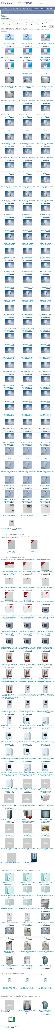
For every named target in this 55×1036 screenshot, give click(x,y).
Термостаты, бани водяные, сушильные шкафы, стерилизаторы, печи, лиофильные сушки (20, 536)
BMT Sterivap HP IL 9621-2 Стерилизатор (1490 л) (9, 443)
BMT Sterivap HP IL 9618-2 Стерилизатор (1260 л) (45, 429)
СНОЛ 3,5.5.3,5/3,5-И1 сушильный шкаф (9, 849)
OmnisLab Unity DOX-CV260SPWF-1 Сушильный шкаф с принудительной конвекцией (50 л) (45, 727)
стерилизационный (21, 23)
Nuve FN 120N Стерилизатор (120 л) (9, 895)
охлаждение (29, 22)
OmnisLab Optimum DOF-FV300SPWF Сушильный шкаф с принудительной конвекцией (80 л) (9, 680)
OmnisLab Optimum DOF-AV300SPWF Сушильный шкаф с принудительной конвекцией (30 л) (9, 664)
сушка (11, 24)
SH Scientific (50, 19)
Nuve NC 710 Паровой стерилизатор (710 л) (9, 966)
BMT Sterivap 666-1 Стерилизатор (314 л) (45, 144)
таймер (15, 24)
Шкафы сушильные (45, 559)
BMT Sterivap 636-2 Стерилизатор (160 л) (9, 130)
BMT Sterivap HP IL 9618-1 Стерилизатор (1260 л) (27, 429)
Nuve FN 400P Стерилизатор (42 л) (45, 895)
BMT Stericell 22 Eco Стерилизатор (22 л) (9, 58)
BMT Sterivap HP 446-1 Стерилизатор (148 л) (9, 215)
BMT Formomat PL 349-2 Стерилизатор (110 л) (27, 44)
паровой (35, 22)
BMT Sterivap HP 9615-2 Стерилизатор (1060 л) (45, 286)
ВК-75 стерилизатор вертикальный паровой (27, 1011)
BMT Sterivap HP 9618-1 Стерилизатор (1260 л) (9, 301)
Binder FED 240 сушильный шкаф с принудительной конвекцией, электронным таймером (9, 617)
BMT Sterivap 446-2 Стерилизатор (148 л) (45, 101)
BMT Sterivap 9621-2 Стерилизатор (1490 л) (9, 201)
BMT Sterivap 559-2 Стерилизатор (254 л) (27, 115)
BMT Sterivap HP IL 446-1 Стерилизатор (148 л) (45, 329)
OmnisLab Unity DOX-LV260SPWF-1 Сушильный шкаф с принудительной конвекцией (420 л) (27, 774)
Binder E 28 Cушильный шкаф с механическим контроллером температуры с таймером (9, 573)
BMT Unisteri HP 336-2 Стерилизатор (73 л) (27, 457)
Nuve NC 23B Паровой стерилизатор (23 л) (45, 923)
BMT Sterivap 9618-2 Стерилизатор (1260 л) (45, 187)
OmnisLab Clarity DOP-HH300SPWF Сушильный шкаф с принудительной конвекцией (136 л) (45, 633)
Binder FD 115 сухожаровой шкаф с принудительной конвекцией (9, 602)
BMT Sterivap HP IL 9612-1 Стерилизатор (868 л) (9, 415)
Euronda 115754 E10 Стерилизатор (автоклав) (11, 528)
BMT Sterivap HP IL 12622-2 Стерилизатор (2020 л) (27, 329)
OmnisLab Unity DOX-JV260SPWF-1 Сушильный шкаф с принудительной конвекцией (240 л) (45, 758)
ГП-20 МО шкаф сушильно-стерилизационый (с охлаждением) (45, 805)
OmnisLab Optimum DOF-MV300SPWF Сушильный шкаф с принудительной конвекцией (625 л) (9, 696)
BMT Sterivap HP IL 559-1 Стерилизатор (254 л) (27, 343)
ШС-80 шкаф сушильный (29, 862)
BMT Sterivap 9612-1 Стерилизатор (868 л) (9, 172)
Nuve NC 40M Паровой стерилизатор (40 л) (9, 952)
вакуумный (33, 20)
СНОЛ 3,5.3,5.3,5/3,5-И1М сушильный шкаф (46, 820)
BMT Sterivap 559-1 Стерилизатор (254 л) (9, 115)
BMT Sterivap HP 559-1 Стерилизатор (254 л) (45, 215)
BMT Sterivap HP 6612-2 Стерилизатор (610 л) (27, 244)
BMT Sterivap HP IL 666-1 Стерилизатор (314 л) (45, 386)
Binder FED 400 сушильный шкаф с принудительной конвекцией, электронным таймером (27, 617)
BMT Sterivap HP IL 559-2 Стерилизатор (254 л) (45, 343)
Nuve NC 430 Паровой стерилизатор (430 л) (27, 952)
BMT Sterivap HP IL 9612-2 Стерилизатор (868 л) (27, 415)
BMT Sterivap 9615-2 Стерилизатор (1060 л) (9, 187)
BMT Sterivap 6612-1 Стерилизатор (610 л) (27, 130)
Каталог (18, 8)
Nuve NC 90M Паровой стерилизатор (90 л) (27, 966)
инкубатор (46, 20)
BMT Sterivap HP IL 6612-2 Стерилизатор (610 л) (9, 372)
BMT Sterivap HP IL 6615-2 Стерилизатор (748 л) (45, 372)
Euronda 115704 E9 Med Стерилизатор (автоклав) (9, 515)
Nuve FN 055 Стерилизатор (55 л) (8, 882)
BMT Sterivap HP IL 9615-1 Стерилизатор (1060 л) (45, 415)
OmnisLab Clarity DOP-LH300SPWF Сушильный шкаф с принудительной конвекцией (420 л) (27, 649)
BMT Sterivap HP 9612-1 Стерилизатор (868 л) (45, 272)
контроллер (9, 22)
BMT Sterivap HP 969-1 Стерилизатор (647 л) (9, 315)
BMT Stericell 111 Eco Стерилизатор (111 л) (45, 44)
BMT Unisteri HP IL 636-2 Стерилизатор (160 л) (45, 500)
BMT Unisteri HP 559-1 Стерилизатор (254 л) (45, 457)
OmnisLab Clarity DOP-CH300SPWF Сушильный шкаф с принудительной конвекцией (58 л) (9, 633)
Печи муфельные (45, 974)
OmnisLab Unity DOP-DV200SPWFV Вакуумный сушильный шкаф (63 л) (45, 695)
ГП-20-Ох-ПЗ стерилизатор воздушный (10, 1026)
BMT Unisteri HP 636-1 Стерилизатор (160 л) (27, 472)
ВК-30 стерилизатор (5, 1010)
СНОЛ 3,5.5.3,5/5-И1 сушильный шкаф (10, 862)
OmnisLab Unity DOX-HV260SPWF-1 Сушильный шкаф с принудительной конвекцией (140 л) (9, 758)
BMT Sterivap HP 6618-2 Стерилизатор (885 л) (9, 258)
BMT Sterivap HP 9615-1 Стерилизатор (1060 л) (27, 286)
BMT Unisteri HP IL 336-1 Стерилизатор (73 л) (9, 486)
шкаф (33, 24)
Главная (5, 8)
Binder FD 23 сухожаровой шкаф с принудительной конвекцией (27, 602)
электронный (38, 24)
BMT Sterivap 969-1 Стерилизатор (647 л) (27, 201)
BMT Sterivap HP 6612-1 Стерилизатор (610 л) (9, 244)
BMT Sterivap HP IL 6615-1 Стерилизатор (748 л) (27, 372)
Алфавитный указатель (38, 8)
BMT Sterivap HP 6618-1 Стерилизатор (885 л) (45, 244)
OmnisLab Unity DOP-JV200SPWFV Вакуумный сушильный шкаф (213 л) (27, 711)
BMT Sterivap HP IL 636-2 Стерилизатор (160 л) (27, 358)
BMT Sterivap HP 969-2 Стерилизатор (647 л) (27, 315)
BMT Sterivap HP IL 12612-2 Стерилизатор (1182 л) (9, 329)
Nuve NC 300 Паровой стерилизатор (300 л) (27, 937)
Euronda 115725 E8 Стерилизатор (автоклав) (45, 515)
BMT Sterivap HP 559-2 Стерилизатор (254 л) (9, 229)
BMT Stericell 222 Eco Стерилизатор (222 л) (27, 58)
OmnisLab (43, 19)
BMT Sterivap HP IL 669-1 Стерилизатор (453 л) (27, 400)
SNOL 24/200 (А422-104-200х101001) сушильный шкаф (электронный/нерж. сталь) (9, 806)
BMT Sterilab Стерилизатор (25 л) (26, 86)
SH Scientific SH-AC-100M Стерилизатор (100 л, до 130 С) (9, 988)
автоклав (18, 20)
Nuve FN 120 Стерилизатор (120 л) (45, 882)
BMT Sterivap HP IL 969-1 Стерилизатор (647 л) (27, 443)
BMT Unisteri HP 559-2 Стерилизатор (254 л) (9, 472)
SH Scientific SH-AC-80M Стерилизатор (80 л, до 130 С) (45, 988)
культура (15, 22)
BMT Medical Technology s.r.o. (11, 19)
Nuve (38, 19)
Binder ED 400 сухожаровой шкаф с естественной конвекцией (27, 588)
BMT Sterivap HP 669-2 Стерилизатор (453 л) (27, 272)
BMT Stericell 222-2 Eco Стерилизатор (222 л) (45, 58)
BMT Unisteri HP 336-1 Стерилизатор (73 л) (9, 457)
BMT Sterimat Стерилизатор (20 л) (9, 100)
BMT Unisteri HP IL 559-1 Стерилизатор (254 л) (45, 486)
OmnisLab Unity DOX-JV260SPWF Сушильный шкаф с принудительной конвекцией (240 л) (27, 758)
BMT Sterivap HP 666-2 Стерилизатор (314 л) (45, 258)
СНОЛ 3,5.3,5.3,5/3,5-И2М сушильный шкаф (9, 834)
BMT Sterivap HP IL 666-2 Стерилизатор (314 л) (9, 400)
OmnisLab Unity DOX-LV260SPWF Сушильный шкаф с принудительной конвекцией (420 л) (9, 774)
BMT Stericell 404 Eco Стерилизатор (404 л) (9, 73)
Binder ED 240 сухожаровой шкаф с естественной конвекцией (9, 588)
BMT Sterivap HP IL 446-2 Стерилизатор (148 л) (9, 343)
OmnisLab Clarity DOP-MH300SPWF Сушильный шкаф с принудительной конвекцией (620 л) (45, 649)
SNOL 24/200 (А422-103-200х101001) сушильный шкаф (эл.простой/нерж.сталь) (45, 790)
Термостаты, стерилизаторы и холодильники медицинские (13, 997)
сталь (14, 23)
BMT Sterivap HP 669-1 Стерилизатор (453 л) (9, 272)
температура (21, 24)
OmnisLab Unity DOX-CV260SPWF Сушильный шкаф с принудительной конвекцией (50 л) (27, 727)
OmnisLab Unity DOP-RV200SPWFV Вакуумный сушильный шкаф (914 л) (9, 727)
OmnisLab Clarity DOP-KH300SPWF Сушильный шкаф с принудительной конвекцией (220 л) (9, 649)
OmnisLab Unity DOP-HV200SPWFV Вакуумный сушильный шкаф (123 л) (9, 711)
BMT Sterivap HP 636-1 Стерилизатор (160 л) (27, 229)
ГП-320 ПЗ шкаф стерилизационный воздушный (9, 820)
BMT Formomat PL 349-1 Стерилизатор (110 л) (9, 44)
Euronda (33, 19)
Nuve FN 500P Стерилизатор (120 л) (27, 908)
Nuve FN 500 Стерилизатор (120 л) (9, 908)
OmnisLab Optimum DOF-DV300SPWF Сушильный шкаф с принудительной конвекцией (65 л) (45, 664)
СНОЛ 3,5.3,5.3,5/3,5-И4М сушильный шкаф (27, 834)
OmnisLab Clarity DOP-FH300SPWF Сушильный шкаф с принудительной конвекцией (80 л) (27, 633)
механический (21, 22)
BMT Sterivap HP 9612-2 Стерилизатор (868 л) (9, 286)
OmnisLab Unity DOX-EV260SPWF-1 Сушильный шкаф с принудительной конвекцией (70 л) (27, 743)
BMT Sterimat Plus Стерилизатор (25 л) (45, 87)
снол (10, 23)
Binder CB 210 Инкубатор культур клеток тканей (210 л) (34, 550)
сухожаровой (38, 23)
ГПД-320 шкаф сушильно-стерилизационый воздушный (28, 820)
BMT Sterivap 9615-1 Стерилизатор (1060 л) (45, 172)
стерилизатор (4, 16)
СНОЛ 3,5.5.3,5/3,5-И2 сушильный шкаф (27, 849)
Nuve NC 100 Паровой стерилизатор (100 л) (45, 909)
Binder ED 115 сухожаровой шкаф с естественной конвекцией (27, 572)
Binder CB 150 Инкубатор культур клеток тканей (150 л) (11, 550)
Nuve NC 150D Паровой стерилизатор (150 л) (27, 923)
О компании (12, 8)
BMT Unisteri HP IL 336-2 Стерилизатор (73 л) (27, 486)
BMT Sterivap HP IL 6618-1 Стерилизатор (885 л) (9, 386)
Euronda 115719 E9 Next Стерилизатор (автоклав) (27, 515)
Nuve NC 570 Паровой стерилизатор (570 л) (45, 952)
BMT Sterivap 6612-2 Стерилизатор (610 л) (45, 130)
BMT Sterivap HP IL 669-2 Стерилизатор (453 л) (45, 400)
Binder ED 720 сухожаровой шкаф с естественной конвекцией (45, 588)
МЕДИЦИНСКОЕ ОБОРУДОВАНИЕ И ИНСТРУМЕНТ (17, 28)
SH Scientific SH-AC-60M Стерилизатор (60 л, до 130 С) (27, 988)
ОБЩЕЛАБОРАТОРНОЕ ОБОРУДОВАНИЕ (15, 534)
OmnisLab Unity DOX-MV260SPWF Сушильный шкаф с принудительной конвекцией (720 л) (45, 774)
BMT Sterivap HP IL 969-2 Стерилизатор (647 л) (45, 443)
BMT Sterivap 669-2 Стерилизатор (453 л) (45, 158)
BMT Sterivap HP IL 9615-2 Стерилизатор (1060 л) (9, 429)
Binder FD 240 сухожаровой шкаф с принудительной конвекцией (45, 602)
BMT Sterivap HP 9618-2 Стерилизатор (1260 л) (27, 301)
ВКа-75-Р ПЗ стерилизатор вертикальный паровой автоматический (45, 1012)
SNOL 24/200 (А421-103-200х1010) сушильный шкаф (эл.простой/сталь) (27, 790)
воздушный (40, 20)
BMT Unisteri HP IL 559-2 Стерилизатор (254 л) (9, 500)
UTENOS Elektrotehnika (6, 20)
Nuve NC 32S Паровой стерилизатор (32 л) (45, 937)
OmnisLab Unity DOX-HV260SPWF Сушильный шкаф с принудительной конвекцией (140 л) (45, 743)
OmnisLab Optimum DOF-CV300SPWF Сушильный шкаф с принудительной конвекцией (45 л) (27, 664)
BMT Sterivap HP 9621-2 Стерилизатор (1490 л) (45, 301)
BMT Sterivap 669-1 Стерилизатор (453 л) (27, 158)
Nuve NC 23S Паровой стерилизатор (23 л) (9, 937)
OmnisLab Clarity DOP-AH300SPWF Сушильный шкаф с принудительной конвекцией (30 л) (45, 617)
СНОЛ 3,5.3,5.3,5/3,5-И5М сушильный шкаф (45, 834)
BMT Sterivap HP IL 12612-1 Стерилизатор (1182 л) (45, 315)
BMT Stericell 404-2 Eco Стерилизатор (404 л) (27, 73)
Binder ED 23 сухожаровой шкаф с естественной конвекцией (45, 572)
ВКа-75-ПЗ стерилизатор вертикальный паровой (45, 966)
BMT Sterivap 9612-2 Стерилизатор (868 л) (27, 172)
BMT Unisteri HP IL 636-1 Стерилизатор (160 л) (27, 500)
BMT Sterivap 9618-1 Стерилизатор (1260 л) (27, 187)
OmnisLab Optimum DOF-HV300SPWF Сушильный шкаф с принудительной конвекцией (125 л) (27, 680)
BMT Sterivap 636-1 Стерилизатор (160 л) (45, 115)
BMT (2, 19)
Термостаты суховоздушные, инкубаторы (9, 537)
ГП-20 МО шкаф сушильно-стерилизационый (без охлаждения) (27, 805)
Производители (26, 8)
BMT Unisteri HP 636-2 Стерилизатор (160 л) (45, 472)
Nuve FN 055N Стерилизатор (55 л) (27, 882)
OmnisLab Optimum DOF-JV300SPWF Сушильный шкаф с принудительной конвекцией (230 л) (45, 680)
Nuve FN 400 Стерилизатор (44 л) (26, 895)
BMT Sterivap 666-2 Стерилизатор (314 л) (9, 158)
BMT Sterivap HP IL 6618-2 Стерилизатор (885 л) (27, 386)
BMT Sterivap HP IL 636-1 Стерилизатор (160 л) (9, 358)
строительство (30, 23)
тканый (28, 24)
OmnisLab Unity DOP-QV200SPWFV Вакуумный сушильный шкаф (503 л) (45, 710)
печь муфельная (47, 22)
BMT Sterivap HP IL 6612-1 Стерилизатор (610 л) (45, 358)
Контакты (49, 8)
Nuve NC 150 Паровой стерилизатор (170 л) (9, 923)
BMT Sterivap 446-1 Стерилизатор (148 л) (27, 101)
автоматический (26, 20)
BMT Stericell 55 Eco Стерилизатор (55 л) (45, 73)
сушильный (45, 23)
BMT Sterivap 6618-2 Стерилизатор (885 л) (27, 144)
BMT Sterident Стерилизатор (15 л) (9, 86)
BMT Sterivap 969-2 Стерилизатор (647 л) (45, 201)
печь (40, 22)
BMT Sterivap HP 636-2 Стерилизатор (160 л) (45, 229)
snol (13, 20)
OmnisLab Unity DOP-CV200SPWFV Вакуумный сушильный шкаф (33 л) (27, 695)
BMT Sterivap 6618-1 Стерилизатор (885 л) (9, 144)
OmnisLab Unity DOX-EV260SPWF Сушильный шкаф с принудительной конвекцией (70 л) (9, 743)
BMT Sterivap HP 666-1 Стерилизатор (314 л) (27, 258)
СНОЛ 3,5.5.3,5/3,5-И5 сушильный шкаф (45, 849)
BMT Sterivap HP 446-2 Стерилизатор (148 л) (27, 215)
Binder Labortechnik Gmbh (24, 19)
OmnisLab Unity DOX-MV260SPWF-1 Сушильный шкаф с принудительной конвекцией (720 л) (9, 790)
